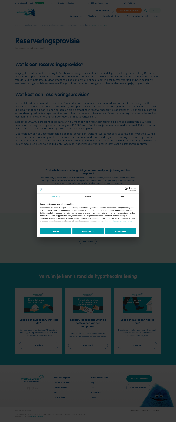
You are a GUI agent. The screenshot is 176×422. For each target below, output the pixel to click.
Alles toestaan (120, 231)
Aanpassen (88, 231)
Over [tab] (122, 196)
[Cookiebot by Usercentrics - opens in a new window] (126, 189)
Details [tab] (88, 196)
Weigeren (55, 231)
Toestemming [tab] (54, 196)
